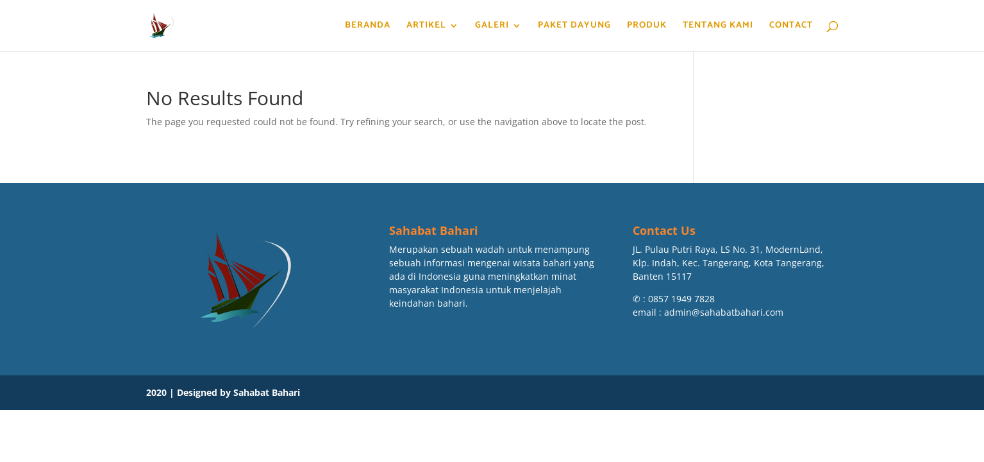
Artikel (426, 27)
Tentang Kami (718, 27)
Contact (791, 27)
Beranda (367, 27)
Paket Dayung (574, 27)
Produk (647, 27)
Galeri (492, 27)
